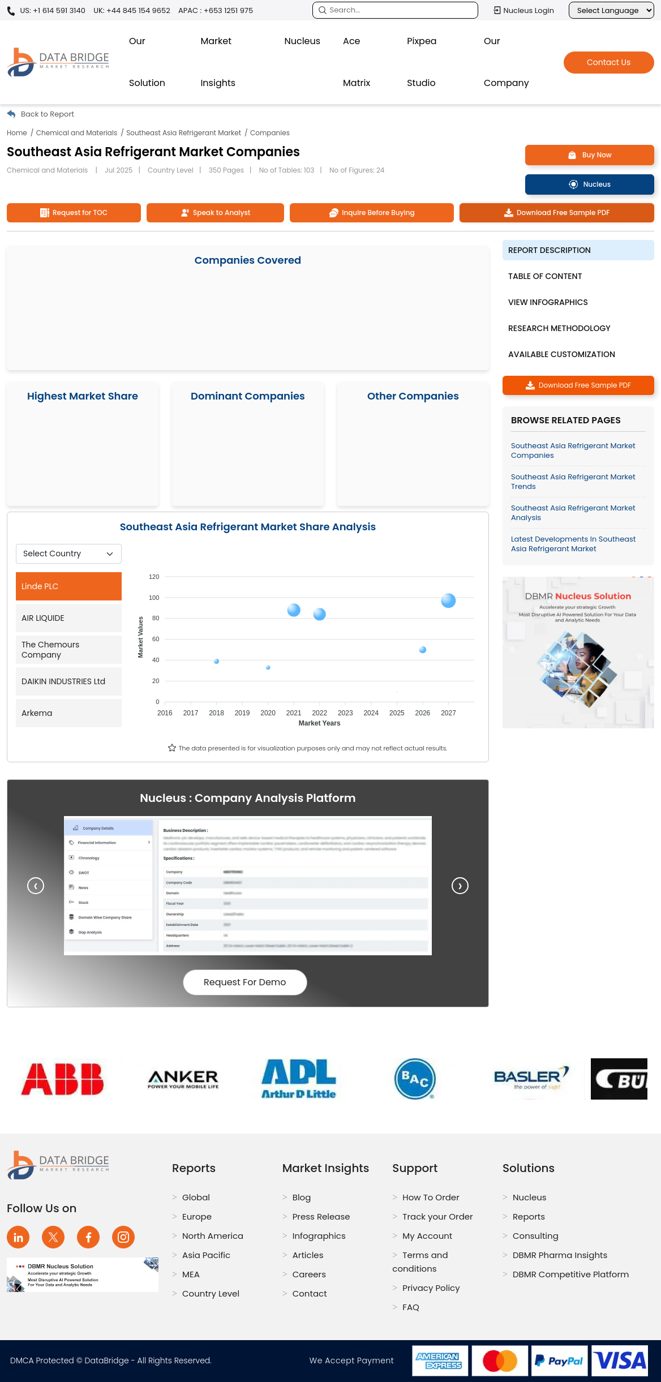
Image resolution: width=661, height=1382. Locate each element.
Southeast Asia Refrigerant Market (183, 133)
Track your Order (437, 1216)
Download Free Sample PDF (557, 212)
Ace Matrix (356, 62)
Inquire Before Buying (372, 212)
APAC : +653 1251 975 (215, 10)
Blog (302, 1197)
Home (17, 133)
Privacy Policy (431, 1288)
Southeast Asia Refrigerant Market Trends (573, 481)
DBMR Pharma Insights (560, 1255)
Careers (309, 1274)
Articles (308, 1255)
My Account (427, 1236)
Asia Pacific (206, 1255)
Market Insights (217, 62)
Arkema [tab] (37, 713)
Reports (529, 1216)
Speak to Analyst (216, 212)
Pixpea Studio (421, 62)
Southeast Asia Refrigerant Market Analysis (573, 513)
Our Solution (147, 62)
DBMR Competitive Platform (571, 1274)
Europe (197, 1216)
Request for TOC (74, 212)
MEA (191, 1274)
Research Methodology (559, 328)
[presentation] (35, 885)
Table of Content (545, 276)
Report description (549, 250)
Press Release (321, 1216)
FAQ (410, 1307)
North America (212, 1236)
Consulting (536, 1236)
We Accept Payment (354, 1360)
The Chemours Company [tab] (50, 649)
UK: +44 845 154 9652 (131, 10)
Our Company (506, 62)
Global (196, 1197)
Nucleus (302, 41)
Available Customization (561, 354)
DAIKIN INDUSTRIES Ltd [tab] (63, 681)
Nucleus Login (523, 10)
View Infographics (548, 302)
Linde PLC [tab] (40, 586)
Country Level (210, 1293)
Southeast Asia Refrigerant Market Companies (573, 450)
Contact (310, 1293)
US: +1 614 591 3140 (46, 11)
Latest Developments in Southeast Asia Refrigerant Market (573, 544)
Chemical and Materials (76, 133)
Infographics (319, 1236)
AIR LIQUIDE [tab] (43, 618)
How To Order (430, 1197)
